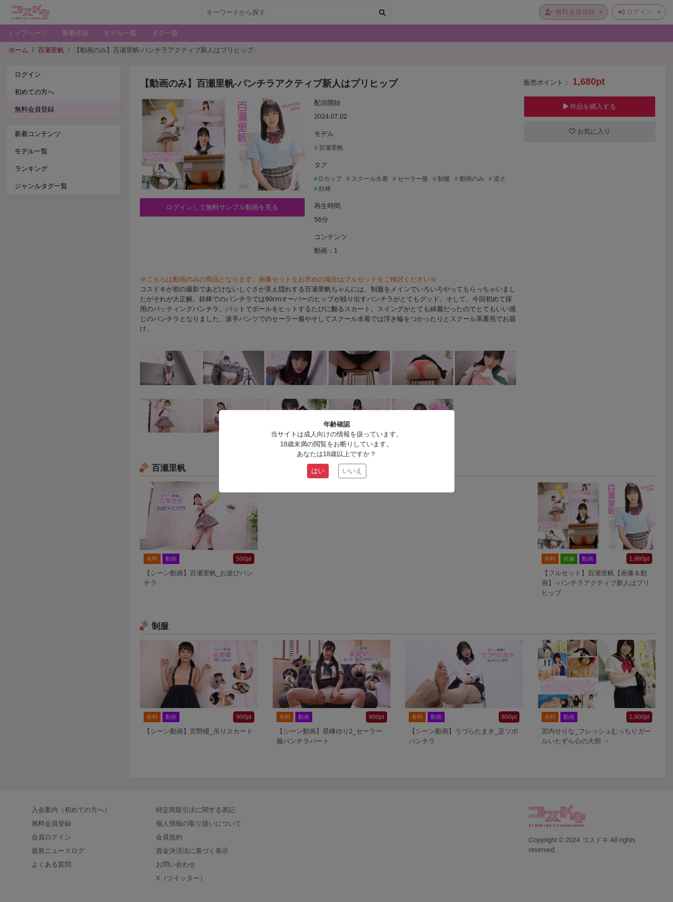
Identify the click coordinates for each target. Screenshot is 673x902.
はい (317, 471)
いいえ (352, 471)
